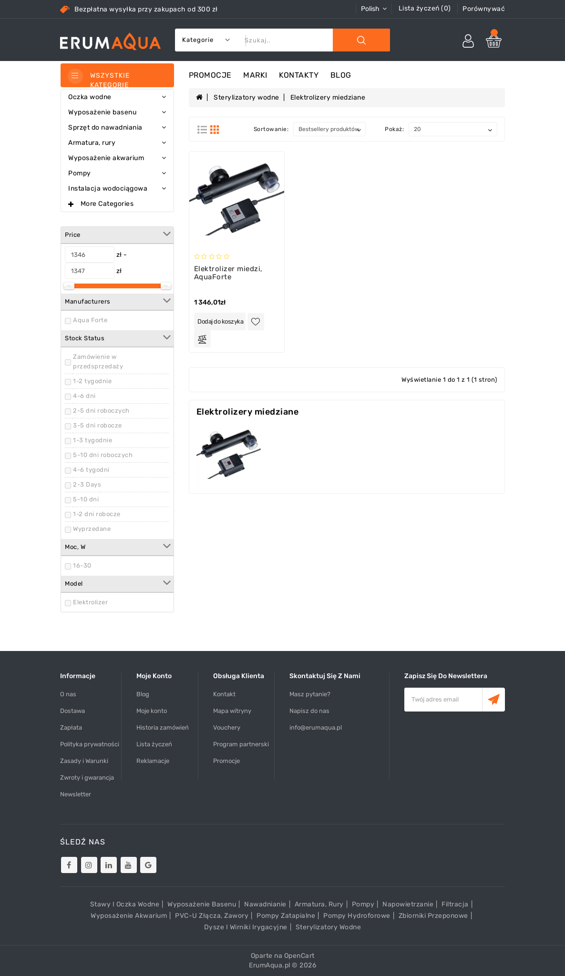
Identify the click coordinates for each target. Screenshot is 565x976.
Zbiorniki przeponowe (433, 916)
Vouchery (226, 727)
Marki (255, 75)
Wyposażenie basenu (201, 904)
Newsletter (75, 794)
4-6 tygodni (91, 469)
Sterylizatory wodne (246, 97)
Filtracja (455, 904)
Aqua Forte (90, 320)
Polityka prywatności (89, 744)
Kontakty (298, 75)
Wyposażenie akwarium (129, 916)
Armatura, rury (319, 904)
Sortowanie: (271, 129)
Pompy (363, 904)
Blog (340, 75)
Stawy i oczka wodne (125, 904)
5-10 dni (86, 499)
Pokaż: (394, 129)
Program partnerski (241, 744)
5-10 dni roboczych (103, 454)
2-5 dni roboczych (101, 410)
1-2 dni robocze (97, 514)
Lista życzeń (154, 744)
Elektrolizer (90, 602)
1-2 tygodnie (92, 381)
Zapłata (71, 727)
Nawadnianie (265, 904)
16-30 (82, 565)
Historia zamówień (162, 727)
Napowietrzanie (407, 904)
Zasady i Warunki (84, 760)
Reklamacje (152, 760)
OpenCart (299, 956)
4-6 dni (84, 395)
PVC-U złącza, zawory (211, 916)
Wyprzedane (92, 528)
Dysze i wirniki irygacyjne (246, 927)
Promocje (210, 75)
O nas (68, 694)
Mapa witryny (232, 710)
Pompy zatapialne (286, 916)
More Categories (107, 204)
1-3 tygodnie (92, 440)
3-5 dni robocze (97, 425)
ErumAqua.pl (269, 965)
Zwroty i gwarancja (87, 777)
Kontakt (224, 694)
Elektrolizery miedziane (328, 97)
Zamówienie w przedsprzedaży (98, 361)
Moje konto (151, 710)
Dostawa (72, 710)
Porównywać (483, 9)
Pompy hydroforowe (356, 916)
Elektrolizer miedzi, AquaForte (228, 272)
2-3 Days (87, 484)
